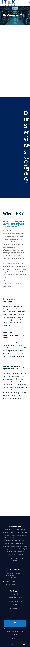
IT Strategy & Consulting (15, 601)
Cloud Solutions (15, 608)
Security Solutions (15, 605)
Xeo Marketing (18, 638)
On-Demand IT (15, 594)
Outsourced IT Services (15, 598)
